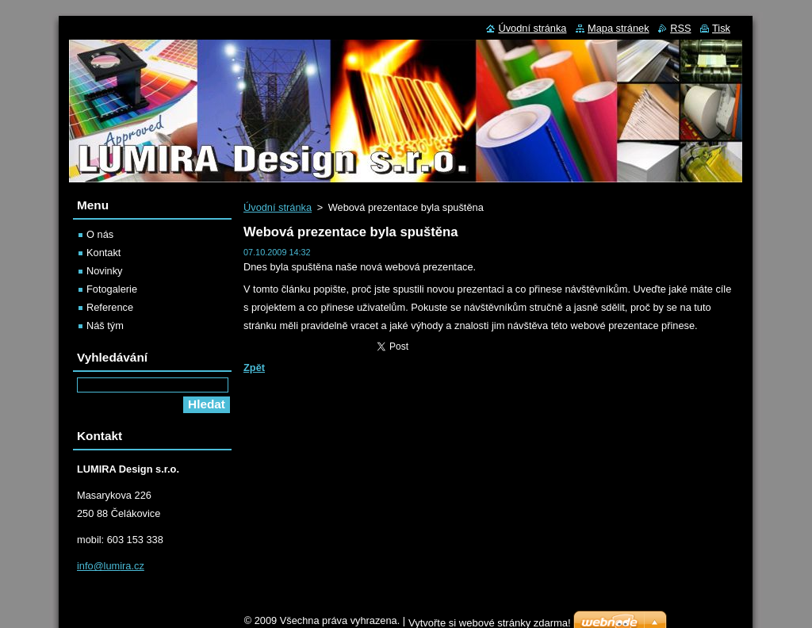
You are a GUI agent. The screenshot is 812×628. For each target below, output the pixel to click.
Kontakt (103, 252)
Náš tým (105, 325)
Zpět (254, 367)
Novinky (104, 271)
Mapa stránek (618, 28)
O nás (99, 234)
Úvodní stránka (277, 207)
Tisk (721, 28)
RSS (680, 28)
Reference (109, 307)
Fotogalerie (111, 289)
